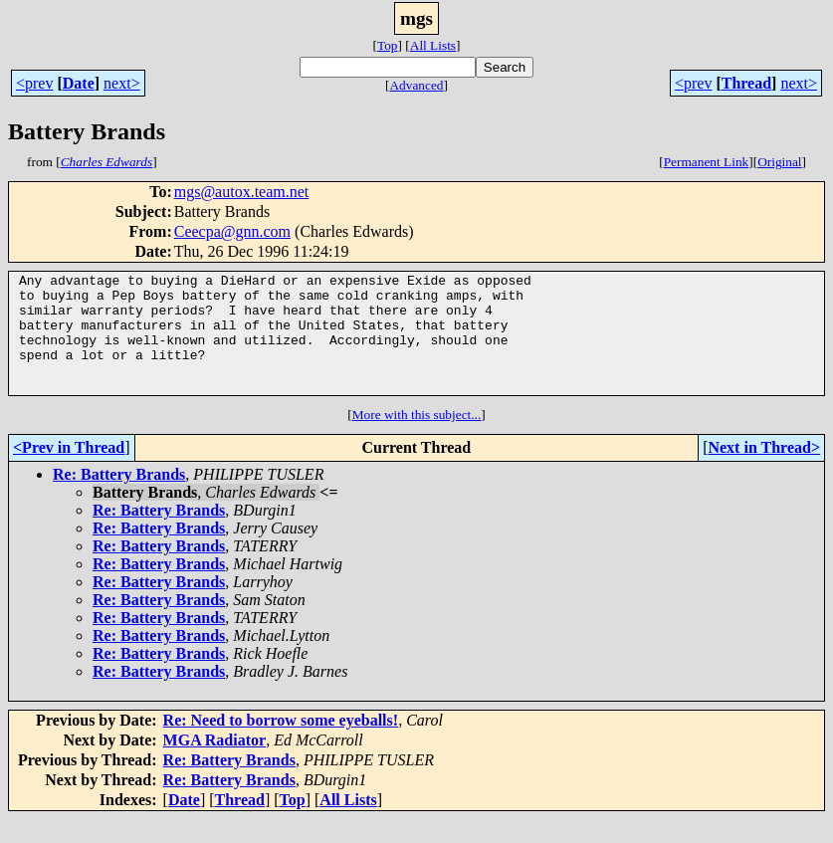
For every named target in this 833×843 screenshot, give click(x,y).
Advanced (416, 85)
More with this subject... (417, 438)
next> (122, 83)
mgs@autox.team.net (242, 191)
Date (79, 83)
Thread (746, 83)
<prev (34, 83)
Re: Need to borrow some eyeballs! (281, 744)
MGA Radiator (215, 763)
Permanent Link (706, 161)
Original (779, 161)
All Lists (433, 45)
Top (387, 45)
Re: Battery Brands (119, 498)
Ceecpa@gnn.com (232, 231)
